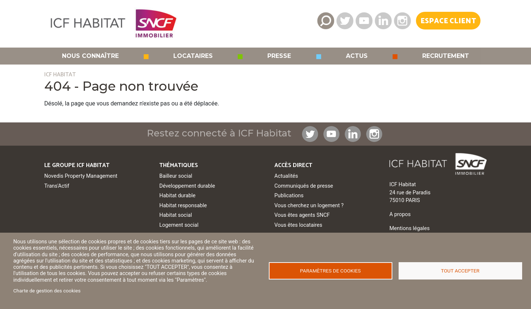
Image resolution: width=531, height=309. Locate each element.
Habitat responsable (183, 205)
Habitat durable (177, 195)
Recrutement (445, 56)
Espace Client (448, 21)
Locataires (193, 56)
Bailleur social (175, 176)
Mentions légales (409, 228)
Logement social (178, 225)
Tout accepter (460, 271)
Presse (279, 56)
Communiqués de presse (303, 186)
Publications (288, 195)
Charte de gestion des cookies (47, 291)
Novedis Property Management (80, 176)
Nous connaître (90, 56)
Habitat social (175, 215)
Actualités (286, 176)
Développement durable (187, 186)
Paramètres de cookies (330, 271)
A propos (400, 214)
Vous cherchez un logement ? (309, 205)
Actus (357, 56)
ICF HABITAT (60, 75)
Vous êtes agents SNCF (302, 215)
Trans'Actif (56, 186)
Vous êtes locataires (298, 225)
